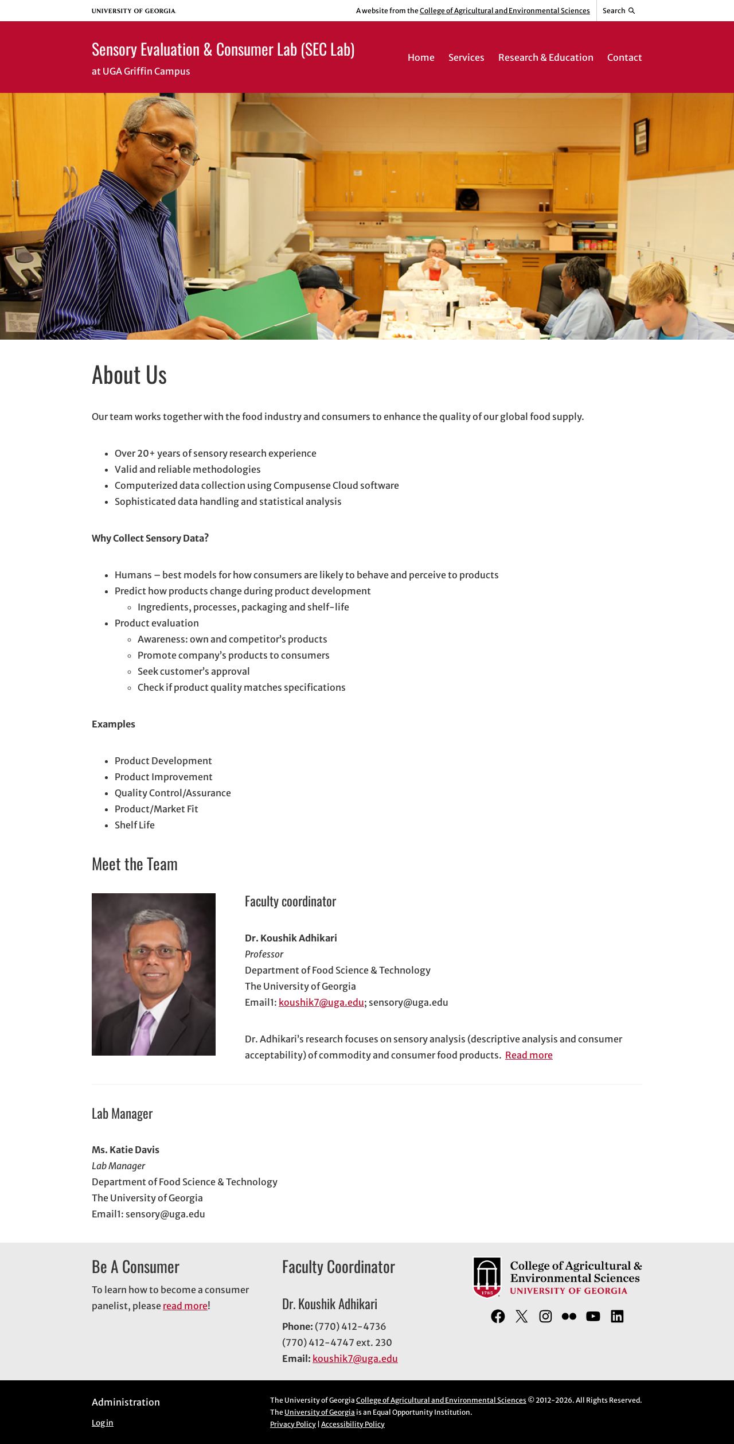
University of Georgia (319, 1412)
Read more (529, 1055)
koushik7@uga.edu (321, 1002)
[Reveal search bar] (619, 11)
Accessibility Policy (353, 1424)
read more (185, 1305)
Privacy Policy (293, 1424)
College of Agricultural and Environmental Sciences (505, 10)
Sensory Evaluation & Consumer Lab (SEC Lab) (223, 48)
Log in (103, 1423)
